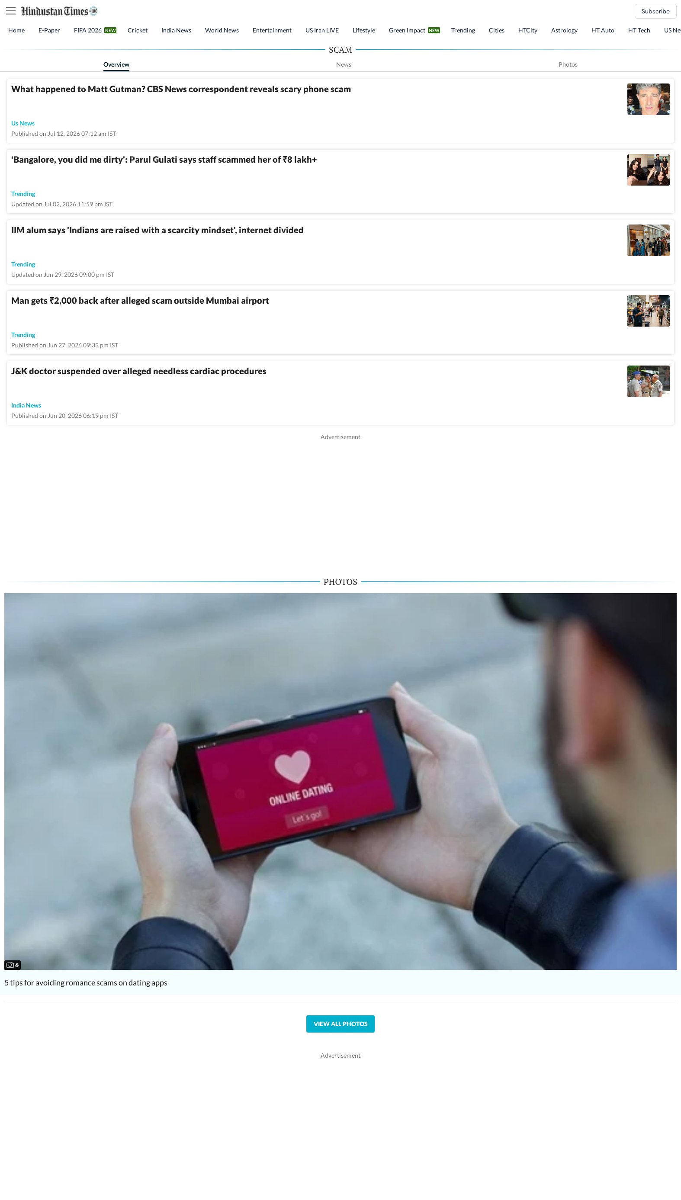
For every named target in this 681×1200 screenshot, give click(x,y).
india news (26, 405)
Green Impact (407, 30)
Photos (568, 64)
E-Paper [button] (49, 30)
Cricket (138, 30)
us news (23, 123)
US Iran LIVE (322, 30)
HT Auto (602, 30)
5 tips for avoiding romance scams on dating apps (85, 982)
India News (176, 30)
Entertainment (272, 30)
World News (222, 30)
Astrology (564, 30)
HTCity (527, 30)
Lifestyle (364, 30)
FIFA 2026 (88, 30)
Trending (463, 30)
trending (23, 193)
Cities (496, 30)
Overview (116, 64)
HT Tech (639, 30)
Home (16, 30)
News (343, 64)
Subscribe (656, 11)
